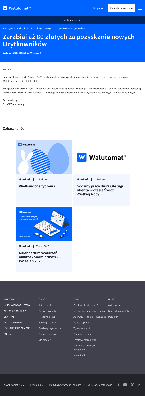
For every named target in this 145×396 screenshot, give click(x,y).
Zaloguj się (98, 8)
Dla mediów (45, 339)
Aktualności (70, 20)
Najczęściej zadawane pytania (89, 310)
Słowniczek (79, 355)
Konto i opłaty (81, 322)
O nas (42, 299)
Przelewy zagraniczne (50, 328)
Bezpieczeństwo (47, 334)
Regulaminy (36, 384)
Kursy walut (11, 299)
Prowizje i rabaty (47, 310)
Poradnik (113, 316)
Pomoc (77, 299)
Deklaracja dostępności (99, 384)
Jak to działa (45, 305)
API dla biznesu (13, 322)
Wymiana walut (81, 328)
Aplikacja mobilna (15, 310)
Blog (111, 299)
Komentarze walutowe (120, 310)
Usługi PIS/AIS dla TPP (17, 328)
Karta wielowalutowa (17, 305)
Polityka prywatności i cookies (65, 384)
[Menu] (139, 8)
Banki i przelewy (47, 322)
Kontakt (9, 334)
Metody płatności (48, 316)
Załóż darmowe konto (121, 8)
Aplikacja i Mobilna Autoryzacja (89, 316)
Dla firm (9, 316)
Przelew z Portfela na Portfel (88, 305)
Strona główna (9, 28)
